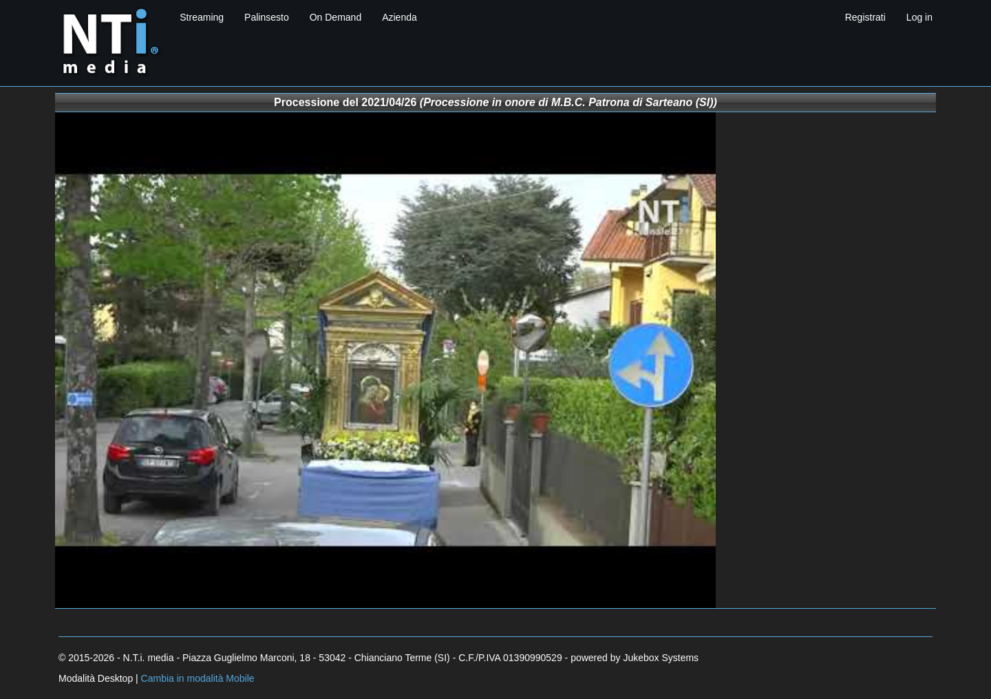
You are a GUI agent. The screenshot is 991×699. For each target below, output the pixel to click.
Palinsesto (266, 17)
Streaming (202, 17)
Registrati (865, 17)
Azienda (399, 17)
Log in (919, 17)
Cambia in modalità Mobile (198, 678)
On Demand (335, 17)
